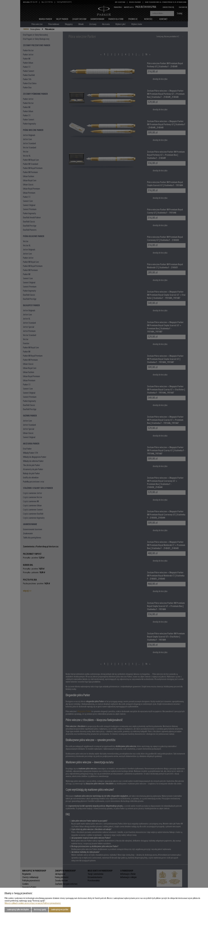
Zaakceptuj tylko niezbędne (18, 909)
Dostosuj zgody (40, 909)
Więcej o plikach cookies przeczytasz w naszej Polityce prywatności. (33, 903)
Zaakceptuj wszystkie (59, 909)
